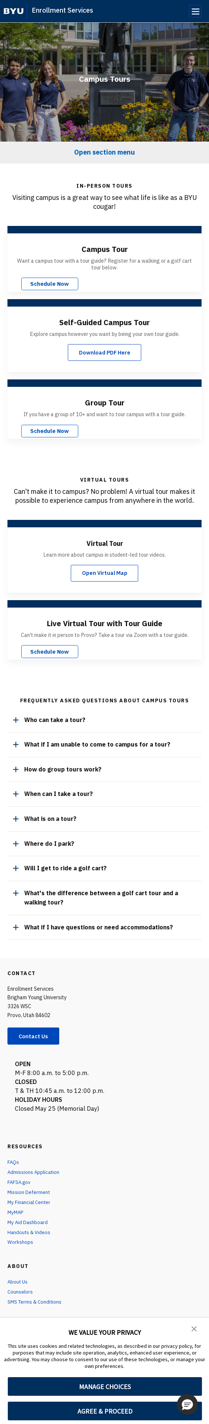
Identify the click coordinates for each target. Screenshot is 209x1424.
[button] (194, 1328)
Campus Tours (105, 78)
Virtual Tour (105, 541)
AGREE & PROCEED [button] (104, 1411)
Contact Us (36, 1034)
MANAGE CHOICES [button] (105, 1386)
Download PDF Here (104, 351)
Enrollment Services (62, 10)
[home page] (13, 11)
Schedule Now (40, 283)
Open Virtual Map (104, 572)
